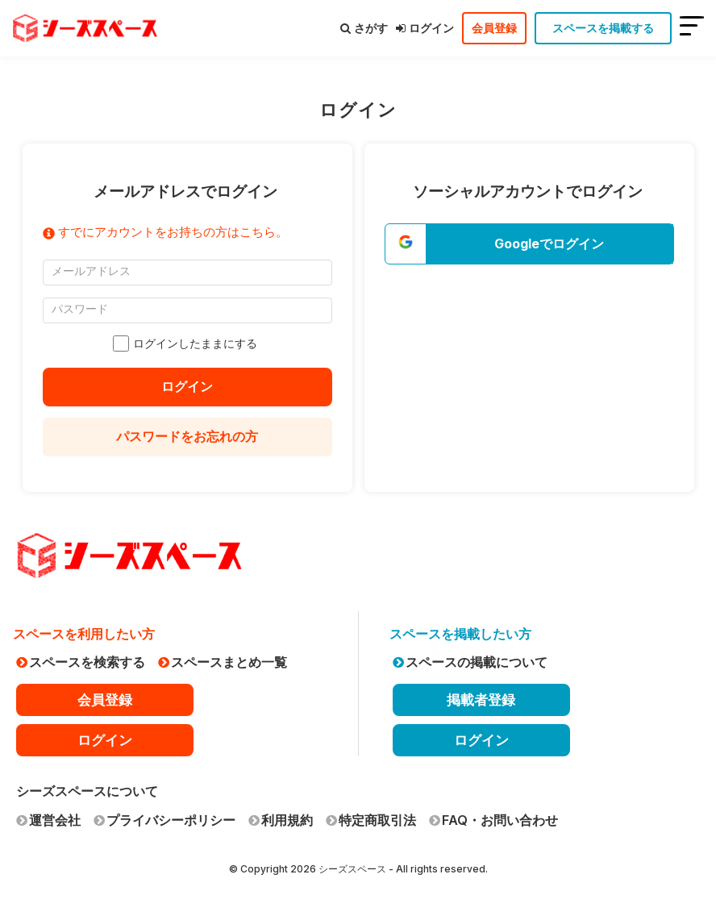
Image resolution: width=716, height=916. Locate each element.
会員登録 (494, 28)
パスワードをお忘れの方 (187, 436)
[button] (529, 243)
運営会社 (48, 820)
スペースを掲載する (603, 28)
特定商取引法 (371, 820)
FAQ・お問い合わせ (493, 820)
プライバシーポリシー (164, 820)
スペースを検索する (80, 662)
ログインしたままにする (187, 343)
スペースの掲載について (470, 662)
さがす (364, 28)
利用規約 (280, 820)
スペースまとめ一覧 (222, 662)
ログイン (425, 28)
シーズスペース (352, 869)
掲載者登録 (481, 700)
